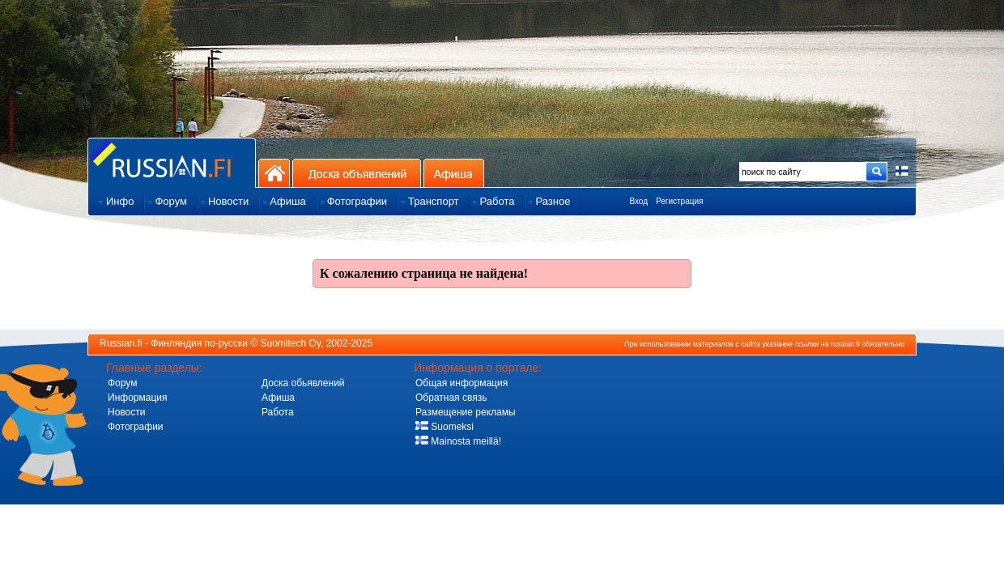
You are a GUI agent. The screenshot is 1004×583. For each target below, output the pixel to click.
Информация (137, 397)
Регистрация (679, 201)
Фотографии (136, 426)
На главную (274, 173)
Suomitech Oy (291, 343)
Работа (278, 412)
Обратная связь (451, 397)
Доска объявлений (356, 173)
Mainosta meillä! (458, 441)
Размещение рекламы (465, 412)
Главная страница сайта (171, 162)
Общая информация (461, 383)
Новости (126, 412)
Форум (122, 383)
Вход (638, 201)
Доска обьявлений (303, 383)
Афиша (453, 173)
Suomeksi (444, 426)
